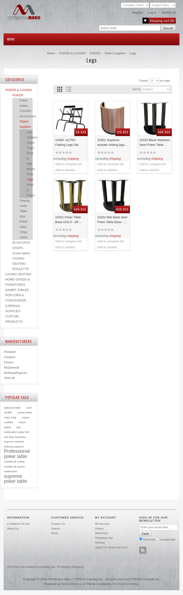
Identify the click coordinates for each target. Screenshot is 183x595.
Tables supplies (115, 53)
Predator (10, 352)
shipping (73, 158)
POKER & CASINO (72, 53)
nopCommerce (71, 584)
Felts (30, 174)
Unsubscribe (167, 539)
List (68, 89)
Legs (30, 179)
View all (9, 378)
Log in (152, 12)
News (54, 532)
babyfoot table (12, 407)
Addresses (101, 532)
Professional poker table (17, 453)
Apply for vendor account (111, 547)
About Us (13, 528)
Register (137, 12)
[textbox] (130, 28)
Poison (9, 362)
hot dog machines (15, 436)
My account (102, 523)
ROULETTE (20, 269)
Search (55, 528)
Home (51, 53)
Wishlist (100, 542)
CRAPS (17, 248)
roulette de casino (14, 461)
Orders (99, 528)
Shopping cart (104, 537)
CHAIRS (25, 111)
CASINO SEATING (18, 274)
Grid (59, 89)
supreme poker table (15, 478)
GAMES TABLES (17, 290)
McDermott (11, 367)
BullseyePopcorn (15, 373)
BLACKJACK (21, 242)
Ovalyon (9, 357)
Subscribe (149, 539)
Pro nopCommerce (125, 584)
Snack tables (21, 253)
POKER (95, 53)
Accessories (28, 116)
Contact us (58, 523)
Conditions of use (18, 523)
